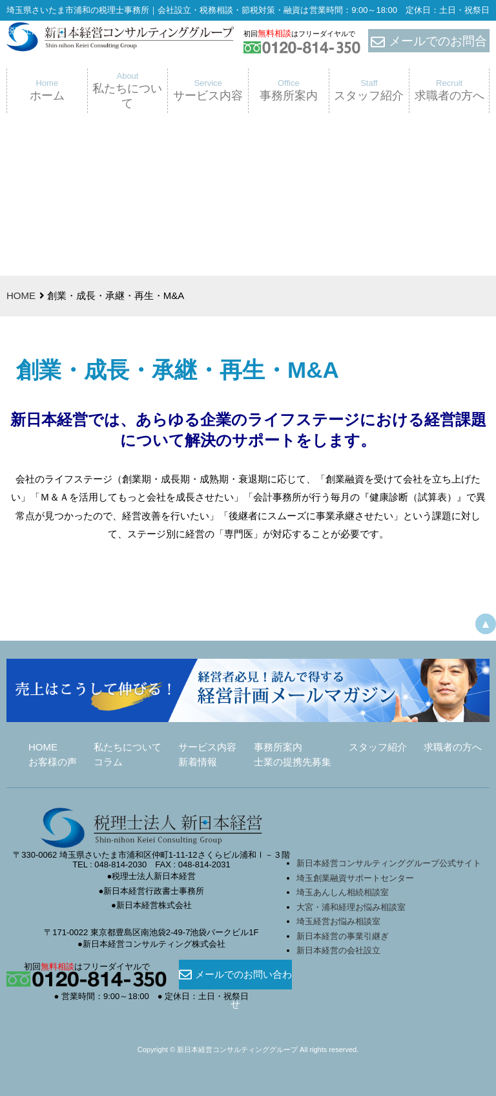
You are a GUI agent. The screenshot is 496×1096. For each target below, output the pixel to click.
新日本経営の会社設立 (338, 950)
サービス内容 (207, 746)
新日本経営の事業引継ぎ (342, 936)
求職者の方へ (453, 746)
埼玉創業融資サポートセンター (359, 878)
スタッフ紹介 (378, 746)
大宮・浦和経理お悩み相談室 (351, 907)
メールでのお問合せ (428, 41)
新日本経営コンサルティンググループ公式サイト (388, 863)
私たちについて (127, 746)
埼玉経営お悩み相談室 (338, 921)
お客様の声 (52, 761)
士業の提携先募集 (292, 761)
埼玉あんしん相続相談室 (342, 892)
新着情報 (197, 761)
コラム (108, 761)
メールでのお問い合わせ (235, 974)
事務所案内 (278, 746)
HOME (21, 295)
